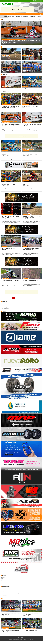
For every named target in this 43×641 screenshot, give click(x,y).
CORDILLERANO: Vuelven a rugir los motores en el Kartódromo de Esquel (11, 57)
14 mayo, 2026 (4, 108)
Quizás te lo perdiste (6, 598)
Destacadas (4, 19)
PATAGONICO (27, 104)
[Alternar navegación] (2, 14)
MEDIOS (8, 55)
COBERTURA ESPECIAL (5, 121)
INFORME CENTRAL (12, 609)
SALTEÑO (27, 86)
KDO (5, 246)
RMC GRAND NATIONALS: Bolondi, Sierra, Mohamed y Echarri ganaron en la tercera (10, 631)
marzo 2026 (3, 579)
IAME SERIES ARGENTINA (33, 609)
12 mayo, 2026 (4, 71)
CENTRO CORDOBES (8, 104)
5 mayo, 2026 (24, 71)
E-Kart (8, 43)
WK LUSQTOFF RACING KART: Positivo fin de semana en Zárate (31, 70)
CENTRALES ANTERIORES (5, 609)
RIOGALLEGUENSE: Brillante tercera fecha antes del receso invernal (10, 70)
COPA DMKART (11, 121)
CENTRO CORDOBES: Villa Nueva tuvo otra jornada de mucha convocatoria (10, 107)
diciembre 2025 (3, 583)
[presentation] (39, 19)
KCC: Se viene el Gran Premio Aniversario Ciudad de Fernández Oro (31, 249)
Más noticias (4, 74)
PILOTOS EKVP (25, 55)
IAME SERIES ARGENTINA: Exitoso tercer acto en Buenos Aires (31, 614)
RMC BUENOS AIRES (30, 55)
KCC (26, 246)
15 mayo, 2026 (4, 91)
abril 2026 (2, 578)
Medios (3, 47)
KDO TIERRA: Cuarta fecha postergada (30, 280)
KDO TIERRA (27, 278)
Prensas (24, 47)
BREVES (3, 86)
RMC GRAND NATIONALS (5, 628)
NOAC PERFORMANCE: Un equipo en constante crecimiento (29, 57)
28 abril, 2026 (24, 615)
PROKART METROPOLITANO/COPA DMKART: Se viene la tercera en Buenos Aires (32, 153)
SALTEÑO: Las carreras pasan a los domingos (31, 88)
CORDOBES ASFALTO (8, 86)
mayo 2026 (3, 577)
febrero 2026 (3, 580)
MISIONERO (6, 278)
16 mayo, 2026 (4, 43)
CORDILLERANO (4, 55)
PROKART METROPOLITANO (6, 122)
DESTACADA (15, 121)
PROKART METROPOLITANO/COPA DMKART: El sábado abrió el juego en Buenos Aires (17, 16)
